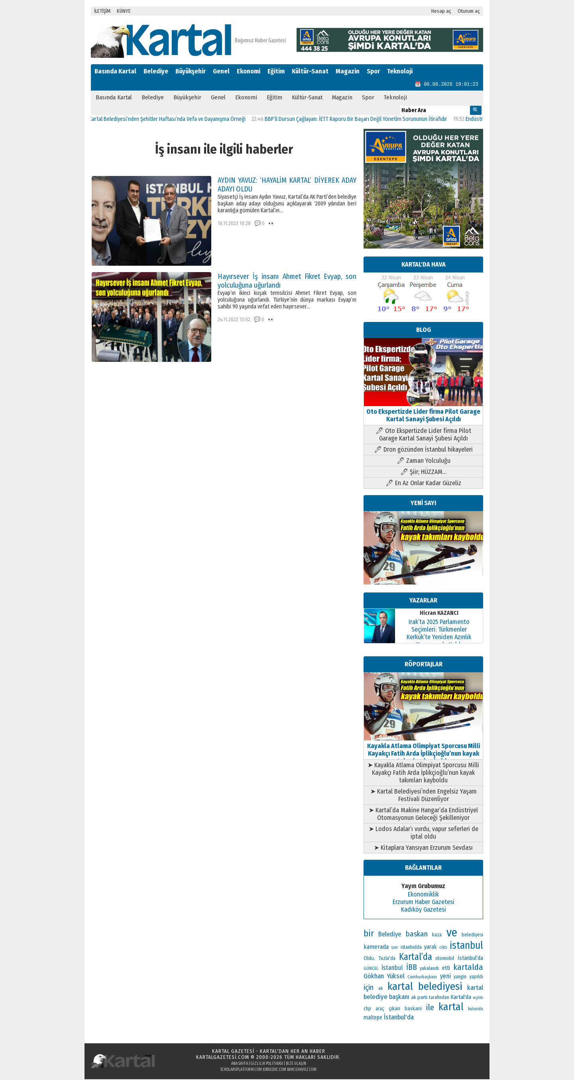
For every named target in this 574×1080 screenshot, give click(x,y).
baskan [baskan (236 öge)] (417, 934)
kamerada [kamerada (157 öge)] (376, 947)
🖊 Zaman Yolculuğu (423, 461)
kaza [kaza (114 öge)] (437, 935)
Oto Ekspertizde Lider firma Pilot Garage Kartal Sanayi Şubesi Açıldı (423, 412)
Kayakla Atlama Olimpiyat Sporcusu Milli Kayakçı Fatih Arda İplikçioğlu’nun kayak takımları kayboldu (423, 750)
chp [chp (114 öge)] (367, 1009)
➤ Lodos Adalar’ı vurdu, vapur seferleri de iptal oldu (423, 833)
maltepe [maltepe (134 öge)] (373, 1018)
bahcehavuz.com (301, 1070)
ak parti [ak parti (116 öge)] (419, 998)
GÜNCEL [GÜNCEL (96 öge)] (371, 969)
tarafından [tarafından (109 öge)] (439, 998)
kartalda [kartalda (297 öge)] (468, 968)
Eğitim (276, 71)
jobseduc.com (274, 1070)
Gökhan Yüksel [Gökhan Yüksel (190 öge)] (384, 977)
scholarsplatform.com (241, 1070)
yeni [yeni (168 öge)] (445, 977)
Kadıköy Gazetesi (423, 910)
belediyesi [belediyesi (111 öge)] (472, 935)
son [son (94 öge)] (394, 948)
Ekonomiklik (423, 895)
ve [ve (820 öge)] (451, 933)
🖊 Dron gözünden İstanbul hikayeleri (423, 450)
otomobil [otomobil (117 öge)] (444, 959)
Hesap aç (441, 11)
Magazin (348, 71)
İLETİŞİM (102, 11)
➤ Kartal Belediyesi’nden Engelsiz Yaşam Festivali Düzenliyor (423, 796)
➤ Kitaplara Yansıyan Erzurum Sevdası (423, 848)
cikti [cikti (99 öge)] (443, 948)
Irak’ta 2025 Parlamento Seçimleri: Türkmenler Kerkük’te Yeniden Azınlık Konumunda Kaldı (439, 634)
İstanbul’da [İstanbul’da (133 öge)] (470, 959)
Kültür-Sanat (310, 71)
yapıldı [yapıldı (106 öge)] (476, 977)
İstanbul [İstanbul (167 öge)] (392, 968)
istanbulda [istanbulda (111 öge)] (411, 948)
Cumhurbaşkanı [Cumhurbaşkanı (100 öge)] (422, 977)
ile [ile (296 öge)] (430, 1008)
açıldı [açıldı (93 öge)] (478, 998)
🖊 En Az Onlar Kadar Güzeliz (423, 484)
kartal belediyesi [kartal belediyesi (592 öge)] (425, 987)
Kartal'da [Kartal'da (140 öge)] (461, 998)
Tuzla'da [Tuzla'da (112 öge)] (387, 959)
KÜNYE (124, 11)
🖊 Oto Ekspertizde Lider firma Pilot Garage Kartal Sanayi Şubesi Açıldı (423, 435)
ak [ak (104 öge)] (380, 989)
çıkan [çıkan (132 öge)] (394, 1009)
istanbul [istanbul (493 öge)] (466, 946)
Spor (373, 71)
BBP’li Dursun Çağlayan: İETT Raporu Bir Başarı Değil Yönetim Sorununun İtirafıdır (360, 119)
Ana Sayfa (239, 1064)
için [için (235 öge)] (368, 988)
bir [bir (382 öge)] (369, 934)
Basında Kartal (115, 71)
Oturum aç (469, 11)
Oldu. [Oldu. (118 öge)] (369, 959)
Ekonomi (248, 71)
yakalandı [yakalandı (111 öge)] (429, 969)
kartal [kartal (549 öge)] (451, 1007)
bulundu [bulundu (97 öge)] (475, 1009)
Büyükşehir (190, 71)
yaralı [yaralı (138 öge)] (430, 947)
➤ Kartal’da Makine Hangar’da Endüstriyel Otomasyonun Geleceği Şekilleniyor (423, 814)
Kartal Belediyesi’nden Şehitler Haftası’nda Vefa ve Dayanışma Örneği (172, 119)
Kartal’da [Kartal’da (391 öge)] (415, 957)
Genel (221, 71)
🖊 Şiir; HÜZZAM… (423, 472)
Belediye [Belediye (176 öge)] (389, 935)
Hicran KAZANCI (439, 613)
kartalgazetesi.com (222, 1058)
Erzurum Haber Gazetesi (423, 902)
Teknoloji (400, 71)
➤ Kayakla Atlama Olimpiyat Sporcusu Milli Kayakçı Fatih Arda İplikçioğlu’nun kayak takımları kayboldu (423, 773)
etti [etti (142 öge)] (446, 968)
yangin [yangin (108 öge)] (460, 977)
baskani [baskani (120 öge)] (413, 1009)
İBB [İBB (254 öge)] (411, 968)
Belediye (156, 71)
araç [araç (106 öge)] (379, 1009)
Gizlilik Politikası (267, 1064)
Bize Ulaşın (296, 1064)
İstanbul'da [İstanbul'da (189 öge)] (399, 1018)
